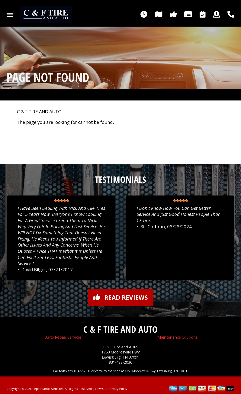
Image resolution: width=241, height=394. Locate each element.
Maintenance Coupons (178, 337)
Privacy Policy (117, 389)
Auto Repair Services (63, 337)
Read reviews (120, 297)
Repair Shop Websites (47, 389)
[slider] (61, 200)
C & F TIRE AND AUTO (39, 112)
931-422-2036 (120, 362)
